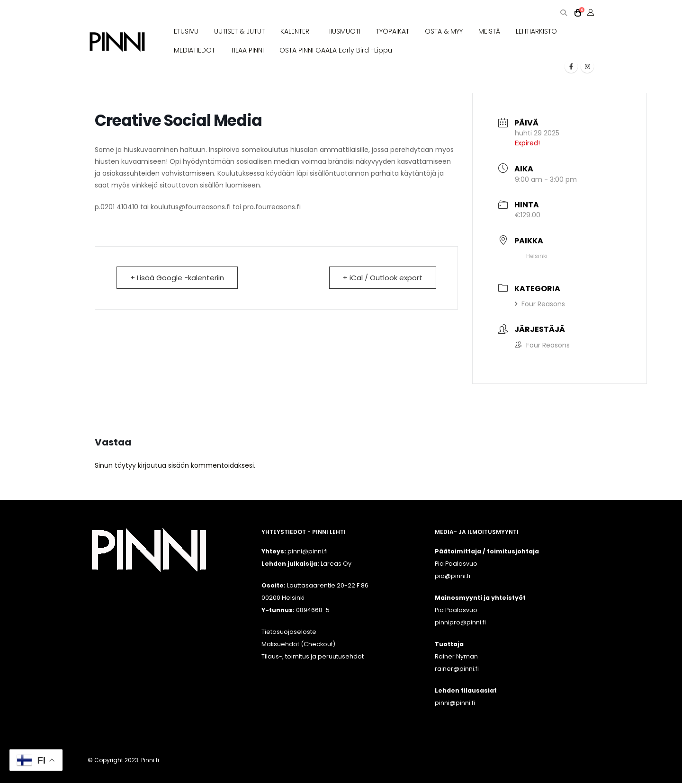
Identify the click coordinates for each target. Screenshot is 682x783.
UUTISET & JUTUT (239, 31)
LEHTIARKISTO (536, 31)
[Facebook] (571, 66)
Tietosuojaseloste (288, 632)
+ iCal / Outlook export (382, 278)
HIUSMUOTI (343, 31)
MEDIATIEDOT (194, 50)
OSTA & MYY (444, 31)
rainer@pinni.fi (457, 669)
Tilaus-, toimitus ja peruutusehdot (312, 656)
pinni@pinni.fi (455, 703)
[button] (563, 13)
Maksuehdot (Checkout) (298, 644)
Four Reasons (540, 304)
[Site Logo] (117, 42)
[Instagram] (587, 66)
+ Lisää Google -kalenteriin (177, 278)
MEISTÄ (489, 31)
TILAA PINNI (247, 50)
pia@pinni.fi (452, 576)
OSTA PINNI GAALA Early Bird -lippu (335, 50)
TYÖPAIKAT (392, 31)
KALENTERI (295, 31)
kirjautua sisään (163, 465)
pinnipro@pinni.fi (460, 622)
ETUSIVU (186, 31)
